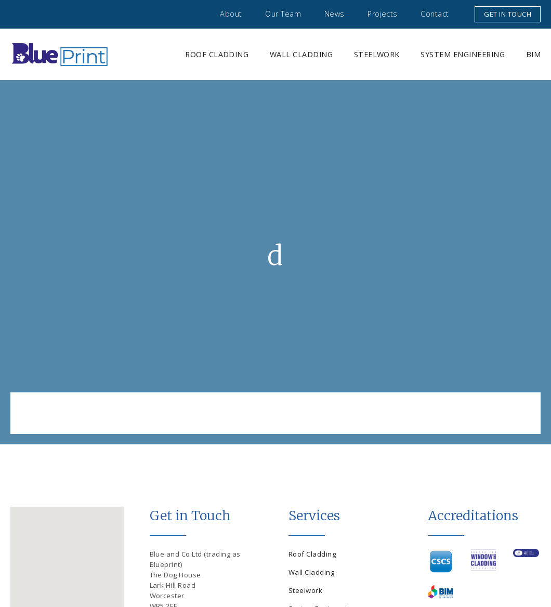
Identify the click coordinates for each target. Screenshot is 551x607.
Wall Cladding (301, 54)
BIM (533, 54)
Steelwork (377, 54)
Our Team (283, 14)
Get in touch (507, 14)
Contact (435, 14)
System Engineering (463, 54)
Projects (383, 14)
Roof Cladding (216, 54)
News (334, 14)
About (231, 14)
